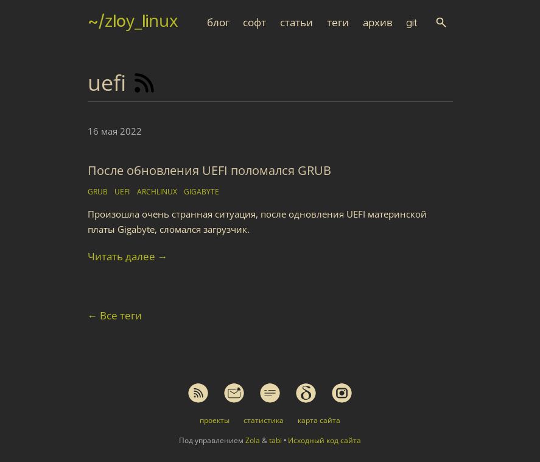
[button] (441, 22)
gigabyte (201, 192)
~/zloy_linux (133, 20)
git (411, 22)
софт (254, 22)
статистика (264, 420)
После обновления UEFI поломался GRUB (209, 170)
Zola (252, 440)
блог (218, 22)
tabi (275, 440)
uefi (122, 192)
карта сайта (319, 420)
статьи (296, 22)
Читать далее (128, 256)
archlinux (157, 192)
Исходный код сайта (324, 440)
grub (98, 192)
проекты (215, 420)
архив (378, 22)
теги (338, 22)
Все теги (115, 315)
